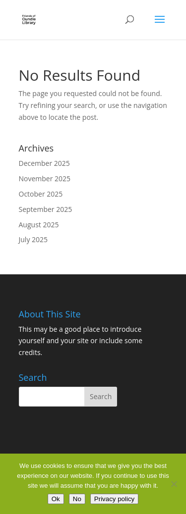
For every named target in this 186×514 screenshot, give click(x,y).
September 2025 (45, 209)
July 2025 (33, 239)
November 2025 (45, 178)
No (77, 499)
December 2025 (44, 163)
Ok (56, 499)
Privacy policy (114, 499)
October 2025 (41, 194)
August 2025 (39, 224)
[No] (174, 484)
